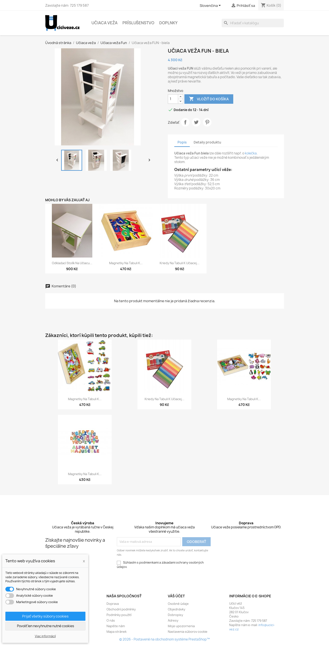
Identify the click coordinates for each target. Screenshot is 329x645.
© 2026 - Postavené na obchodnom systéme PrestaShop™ (164, 639)
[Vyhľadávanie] (253, 23)
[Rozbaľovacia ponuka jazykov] (211, 5)
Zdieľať (185, 122)
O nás (111, 620)
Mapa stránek (117, 632)
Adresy (173, 620)
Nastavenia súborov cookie (187, 632)
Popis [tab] (182, 142)
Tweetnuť (196, 122)
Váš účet (176, 596)
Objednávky (176, 609)
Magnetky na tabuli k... (126, 263)
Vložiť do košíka (209, 99)
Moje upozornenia (181, 626)
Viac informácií (45, 636)
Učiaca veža (104, 23)
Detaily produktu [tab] (207, 142)
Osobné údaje (178, 604)
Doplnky (168, 23)
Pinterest (207, 122)
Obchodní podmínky (121, 609)
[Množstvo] (173, 99)
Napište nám (116, 626)
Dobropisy (175, 615)
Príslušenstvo (138, 23)
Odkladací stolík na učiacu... (72, 263)
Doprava (113, 604)
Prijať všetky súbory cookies (45, 616)
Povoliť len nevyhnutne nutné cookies (45, 626)
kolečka (251, 153)
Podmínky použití (119, 615)
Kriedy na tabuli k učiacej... (179, 263)
